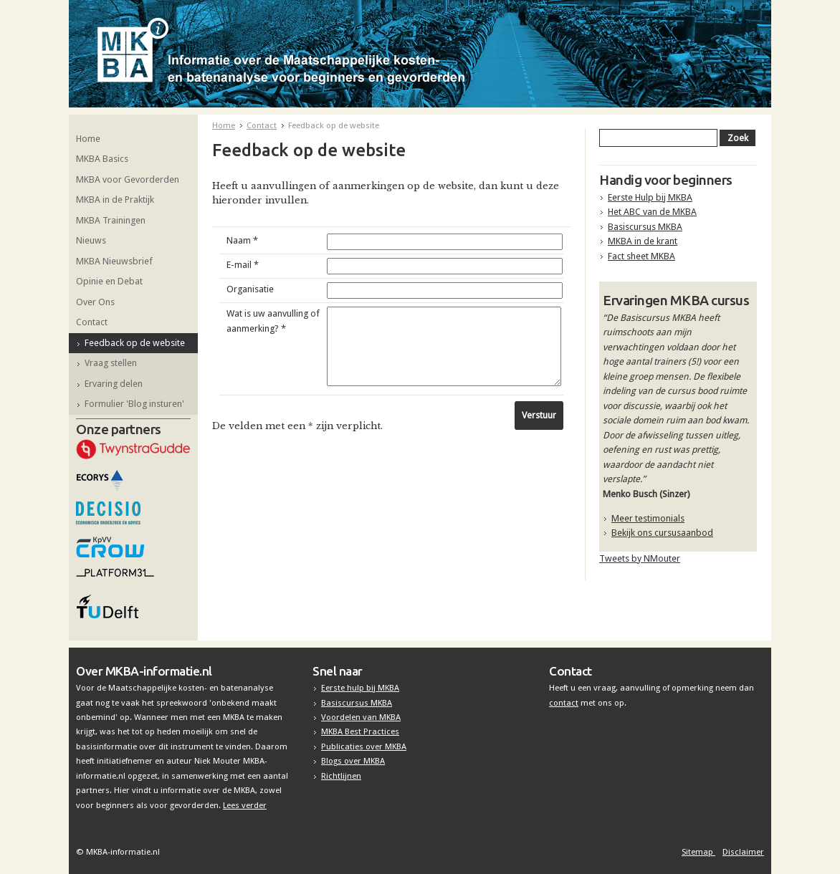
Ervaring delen (114, 383)
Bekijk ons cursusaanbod (662, 532)
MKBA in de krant (642, 241)
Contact (92, 322)
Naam (242, 240)
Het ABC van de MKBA (652, 211)
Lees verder (245, 805)
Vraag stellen (111, 362)
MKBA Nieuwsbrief (114, 261)
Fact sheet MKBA (641, 256)
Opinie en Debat (109, 281)
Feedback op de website (135, 342)
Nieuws (91, 240)
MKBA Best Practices (360, 731)
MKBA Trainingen (110, 220)
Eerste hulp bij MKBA (360, 688)
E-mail (242, 264)
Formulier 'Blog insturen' (134, 403)
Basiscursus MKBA (645, 226)
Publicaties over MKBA (363, 746)
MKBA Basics (102, 158)
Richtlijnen (341, 776)
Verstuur (539, 415)
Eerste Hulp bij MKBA (650, 197)
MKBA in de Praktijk (115, 199)
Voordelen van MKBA (361, 717)
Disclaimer (743, 852)
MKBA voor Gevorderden (127, 179)
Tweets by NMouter (639, 558)
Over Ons (95, 302)
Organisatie (250, 289)
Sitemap (698, 852)
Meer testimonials (647, 518)
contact (563, 703)
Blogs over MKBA (353, 761)
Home (88, 138)
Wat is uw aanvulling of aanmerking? (273, 320)
